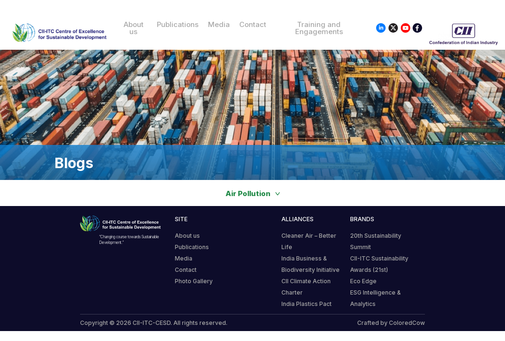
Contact (252, 24)
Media (219, 24)
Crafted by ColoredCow (391, 322)
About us (134, 28)
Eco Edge (363, 281)
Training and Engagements (319, 28)
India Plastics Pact (306, 303)
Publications (177, 24)
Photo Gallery (194, 281)
